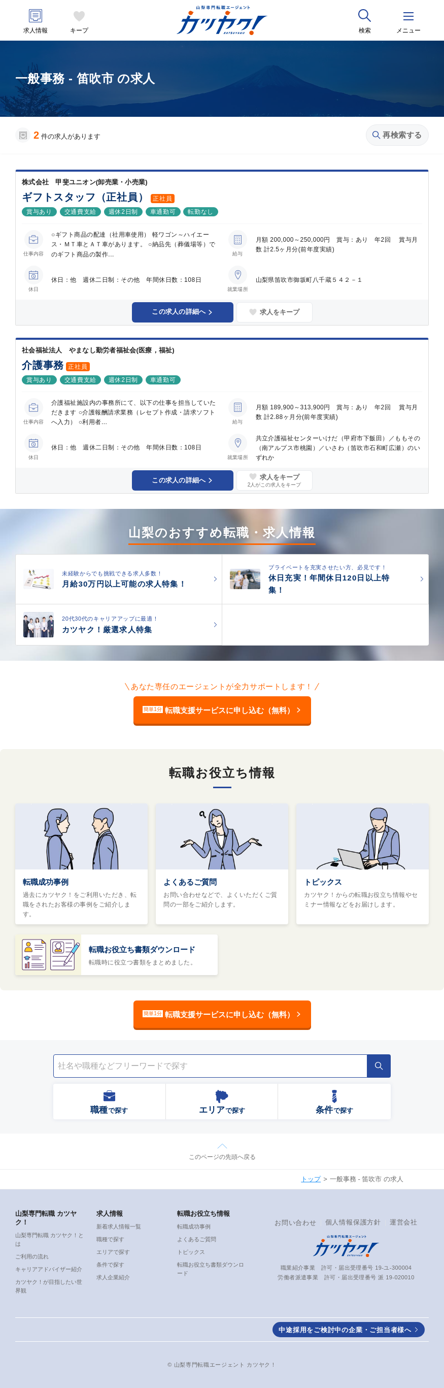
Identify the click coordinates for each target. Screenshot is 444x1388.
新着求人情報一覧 (118, 1226)
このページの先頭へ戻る (222, 1156)
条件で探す (110, 1265)
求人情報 (35, 30)
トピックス (323, 882)
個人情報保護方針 (353, 1222)
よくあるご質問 (190, 882)
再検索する (397, 135)
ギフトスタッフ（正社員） (85, 197)
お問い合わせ (296, 1222)
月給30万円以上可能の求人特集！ (124, 583)
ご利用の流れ (32, 1256)
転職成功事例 (46, 882)
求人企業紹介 (113, 1277)
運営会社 (404, 1222)
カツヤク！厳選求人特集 (107, 629)
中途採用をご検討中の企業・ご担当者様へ (345, 1330)
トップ (311, 1179)
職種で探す (110, 1239)
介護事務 (43, 365)
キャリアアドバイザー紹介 (48, 1269)
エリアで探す (113, 1252)
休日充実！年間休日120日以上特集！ (329, 583)
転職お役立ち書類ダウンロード (142, 949)
